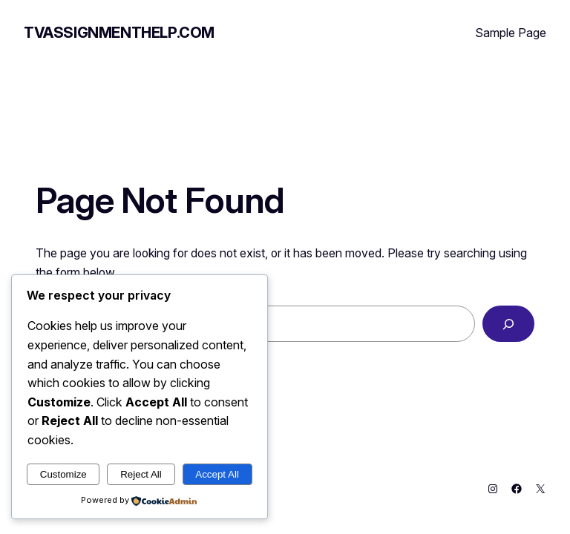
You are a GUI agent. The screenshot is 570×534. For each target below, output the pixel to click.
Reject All (141, 474)
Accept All (217, 474)
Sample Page (510, 32)
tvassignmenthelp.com (119, 33)
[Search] (508, 324)
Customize (63, 474)
